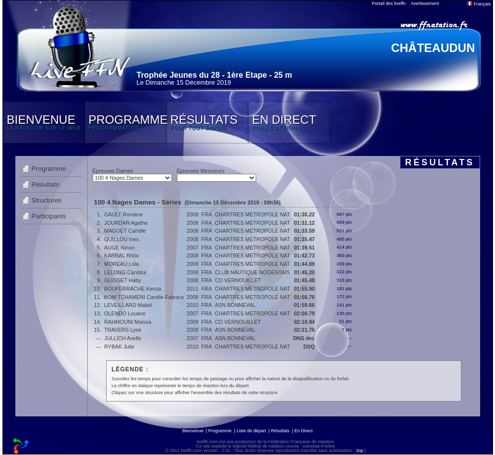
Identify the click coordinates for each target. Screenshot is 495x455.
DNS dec (304, 338)
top (360, 450)
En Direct (303, 430)
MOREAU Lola (121, 264)
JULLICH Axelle (122, 338)
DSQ (309, 347)
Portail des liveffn (389, 3)
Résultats (45, 184)
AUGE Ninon (119, 248)
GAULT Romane (123, 214)
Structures (47, 200)
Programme (49, 168)
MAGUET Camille (125, 231)
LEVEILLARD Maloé (128, 305)
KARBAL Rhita (121, 255)
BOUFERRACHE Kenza (132, 289)
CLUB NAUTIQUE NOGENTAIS (252, 272)
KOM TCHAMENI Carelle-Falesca (143, 297)
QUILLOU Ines (121, 239)
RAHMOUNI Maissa (127, 322)
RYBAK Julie (119, 347)
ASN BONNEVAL (235, 305)
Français (479, 3)
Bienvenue (193, 430)
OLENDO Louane (125, 313)
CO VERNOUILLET (238, 280)
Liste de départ (251, 430)
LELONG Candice (125, 272)
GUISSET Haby (122, 280)
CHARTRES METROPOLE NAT (252, 214)
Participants (49, 216)
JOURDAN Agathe (126, 223)
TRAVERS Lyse (122, 330)
